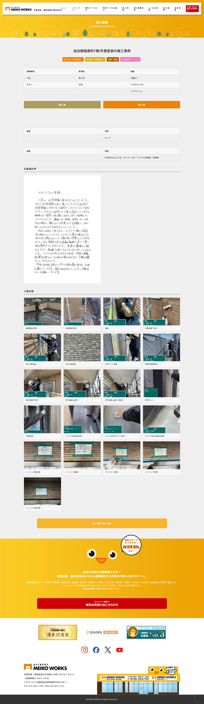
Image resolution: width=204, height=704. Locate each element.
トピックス (76, 9)
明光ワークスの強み (110, 9)
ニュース (64, 9)
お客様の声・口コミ (130, 59)
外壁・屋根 (113, 59)
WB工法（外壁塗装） (73, 59)
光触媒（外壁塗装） (95, 59)
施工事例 (125, 9)
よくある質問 (153, 9)
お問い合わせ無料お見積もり (192, 9)
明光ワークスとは (91, 9)
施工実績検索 (138, 9)
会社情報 (166, 9)
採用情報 (177, 9)
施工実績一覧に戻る (102, 523)
